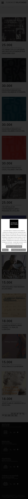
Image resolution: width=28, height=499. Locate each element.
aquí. (22, 232)
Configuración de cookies (18, 238)
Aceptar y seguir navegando (14, 235)
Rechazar (5, 238)
